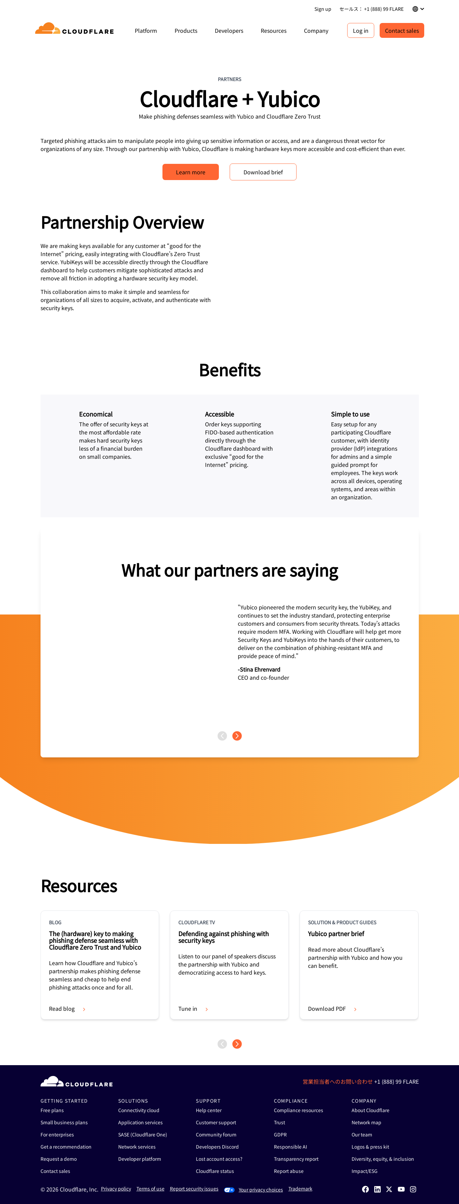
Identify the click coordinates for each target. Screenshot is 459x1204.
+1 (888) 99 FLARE (396, 1081)
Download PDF (333, 1008)
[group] (230, 630)
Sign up (322, 8)
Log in (360, 30)
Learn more (190, 172)
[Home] (75, 30)
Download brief (263, 172)
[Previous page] (222, 736)
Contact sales (402, 30)
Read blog (68, 1008)
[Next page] (237, 736)
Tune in (193, 1008)
